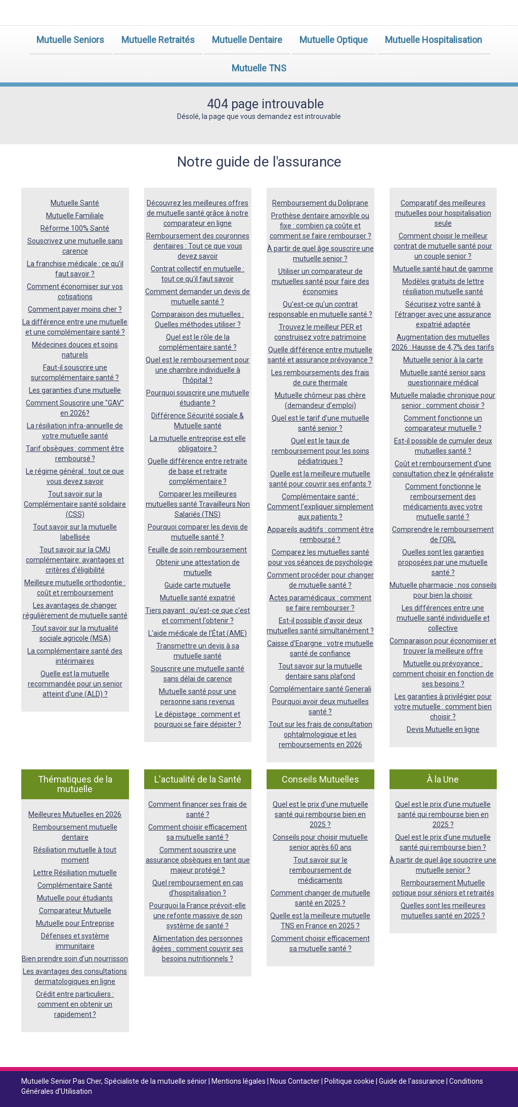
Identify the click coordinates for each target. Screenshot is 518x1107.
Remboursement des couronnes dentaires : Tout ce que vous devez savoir (197, 246)
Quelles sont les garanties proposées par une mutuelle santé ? (443, 562)
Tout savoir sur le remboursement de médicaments (320, 870)
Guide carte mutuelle (197, 585)
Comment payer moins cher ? (75, 309)
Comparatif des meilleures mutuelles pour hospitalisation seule (443, 213)
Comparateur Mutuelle (75, 911)
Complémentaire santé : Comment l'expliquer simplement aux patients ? (320, 507)
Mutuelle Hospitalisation (433, 39)
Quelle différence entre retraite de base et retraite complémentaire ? (197, 471)
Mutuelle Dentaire (247, 39)
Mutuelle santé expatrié (197, 598)
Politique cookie (350, 1081)
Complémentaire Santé (74, 885)
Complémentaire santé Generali (320, 689)
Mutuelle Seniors (70, 39)
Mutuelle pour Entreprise (75, 923)
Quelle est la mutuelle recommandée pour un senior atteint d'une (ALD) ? (75, 684)
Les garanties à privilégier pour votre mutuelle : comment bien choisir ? (443, 706)
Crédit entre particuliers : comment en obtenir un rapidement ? (75, 1004)
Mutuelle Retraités (158, 39)
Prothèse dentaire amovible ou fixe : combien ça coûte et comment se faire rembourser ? (320, 226)
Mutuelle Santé (75, 203)
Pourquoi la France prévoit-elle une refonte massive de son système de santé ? (197, 915)
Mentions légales (239, 1081)
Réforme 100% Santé (74, 228)
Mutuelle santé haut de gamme (443, 269)
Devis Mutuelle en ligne (443, 729)
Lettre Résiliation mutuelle (75, 873)
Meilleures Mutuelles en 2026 (74, 814)
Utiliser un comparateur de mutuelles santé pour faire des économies (320, 281)
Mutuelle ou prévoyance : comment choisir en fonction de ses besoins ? (443, 674)
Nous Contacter (295, 1081)
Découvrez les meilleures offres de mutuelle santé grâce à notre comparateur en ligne (197, 213)
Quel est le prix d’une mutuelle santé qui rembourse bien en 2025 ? (320, 814)
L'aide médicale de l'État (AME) (197, 633)
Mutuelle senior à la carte (443, 360)
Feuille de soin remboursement (197, 550)
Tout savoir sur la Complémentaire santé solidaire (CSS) (75, 504)
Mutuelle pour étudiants (75, 898)
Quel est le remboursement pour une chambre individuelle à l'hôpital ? (197, 370)
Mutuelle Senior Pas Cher (61, 1081)
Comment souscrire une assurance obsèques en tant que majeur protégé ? (198, 860)
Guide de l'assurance (412, 1081)
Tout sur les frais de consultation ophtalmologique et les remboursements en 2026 (320, 734)
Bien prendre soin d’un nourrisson (75, 959)
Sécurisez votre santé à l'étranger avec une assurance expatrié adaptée (443, 314)
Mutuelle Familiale (75, 216)
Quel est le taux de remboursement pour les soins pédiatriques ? (320, 451)
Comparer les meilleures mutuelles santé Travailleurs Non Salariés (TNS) (198, 504)
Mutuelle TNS (259, 68)
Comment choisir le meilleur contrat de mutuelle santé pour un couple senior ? (443, 246)
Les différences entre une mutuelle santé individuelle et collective (443, 618)
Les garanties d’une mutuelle (75, 390)
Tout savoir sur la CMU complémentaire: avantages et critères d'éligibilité (75, 560)
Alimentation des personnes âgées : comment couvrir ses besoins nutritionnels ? (197, 948)
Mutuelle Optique (333, 39)
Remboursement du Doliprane (320, 203)
